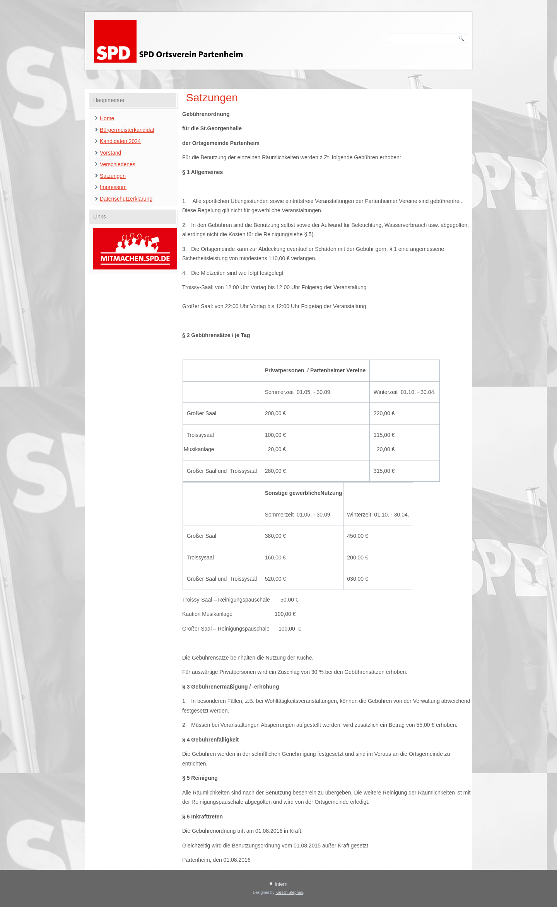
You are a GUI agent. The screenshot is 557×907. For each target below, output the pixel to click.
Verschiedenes (117, 164)
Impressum (113, 187)
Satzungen (113, 176)
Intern (281, 884)
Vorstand (110, 153)
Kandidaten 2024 (120, 141)
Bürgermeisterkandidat (127, 130)
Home (107, 118)
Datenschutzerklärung (126, 199)
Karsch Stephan (289, 892)
